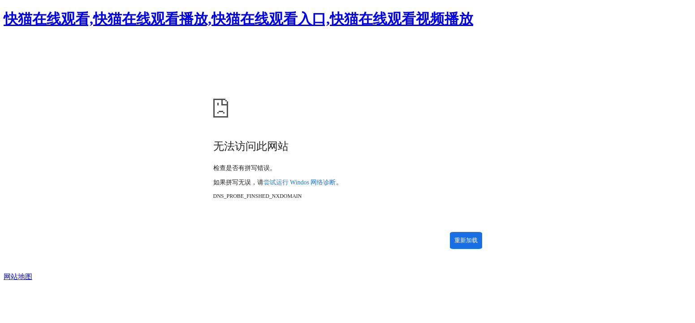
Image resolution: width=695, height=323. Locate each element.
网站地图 (18, 276)
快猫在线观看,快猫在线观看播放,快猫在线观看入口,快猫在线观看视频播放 (238, 19)
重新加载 (466, 240)
